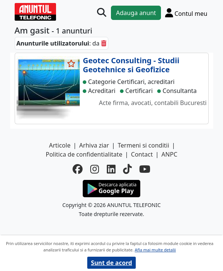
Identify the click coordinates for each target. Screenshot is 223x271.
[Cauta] (101, 12)
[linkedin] (111, 169)
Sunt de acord (111, 263)
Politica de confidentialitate (84, 154)
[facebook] (78, 169)
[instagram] (94, 169)
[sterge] (103, 43)
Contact (142, 154)
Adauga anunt (136, 13)
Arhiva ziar (94, 145)
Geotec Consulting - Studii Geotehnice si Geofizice (131, 65)
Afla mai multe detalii (155, 250)
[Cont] (186, 12)
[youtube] (144, 169)
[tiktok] (127, 169)
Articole (59, 145)
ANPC (169, 154)
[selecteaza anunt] (71, 63)
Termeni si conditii (143, 145)
